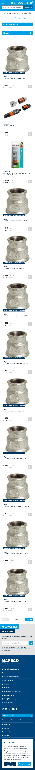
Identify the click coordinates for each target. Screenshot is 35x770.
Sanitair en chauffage (14, 18)
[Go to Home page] (17, 3)
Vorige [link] (5, 619)
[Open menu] (3, 3)
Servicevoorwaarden (17, 648)
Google (27, 648)
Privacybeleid (5, 648)
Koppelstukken (27, 18)
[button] (17, 33)
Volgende (29, 619)
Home (4, 18)
